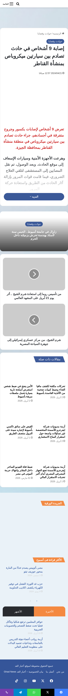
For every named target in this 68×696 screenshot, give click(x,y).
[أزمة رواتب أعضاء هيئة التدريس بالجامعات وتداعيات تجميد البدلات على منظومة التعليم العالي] (55, 644)
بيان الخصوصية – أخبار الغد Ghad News (23, 671)
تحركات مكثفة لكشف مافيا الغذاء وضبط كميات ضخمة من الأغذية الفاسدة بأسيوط (50, 389)
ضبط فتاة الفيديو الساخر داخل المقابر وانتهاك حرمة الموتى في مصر (19, 470)
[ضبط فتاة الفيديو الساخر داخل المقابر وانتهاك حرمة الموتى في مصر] (18, 455)
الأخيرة (49, 611)
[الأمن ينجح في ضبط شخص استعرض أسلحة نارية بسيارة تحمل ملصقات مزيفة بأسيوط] (18, 374)
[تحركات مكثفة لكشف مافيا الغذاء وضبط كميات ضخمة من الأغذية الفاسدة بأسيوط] (50, 374)
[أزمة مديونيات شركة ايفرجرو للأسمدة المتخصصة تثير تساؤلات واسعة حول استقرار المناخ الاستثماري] (50, 414)
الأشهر (18, 611)
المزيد (34, 196)
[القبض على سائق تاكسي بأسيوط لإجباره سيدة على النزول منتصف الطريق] (18, 414)
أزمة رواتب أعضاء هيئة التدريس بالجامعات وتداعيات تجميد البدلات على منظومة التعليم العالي (25, 643)
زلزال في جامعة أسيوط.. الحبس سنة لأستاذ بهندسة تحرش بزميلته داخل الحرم (34, 235)
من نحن (60, 671)
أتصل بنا (50, 671)
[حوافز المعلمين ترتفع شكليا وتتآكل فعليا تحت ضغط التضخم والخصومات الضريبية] (55, 627)
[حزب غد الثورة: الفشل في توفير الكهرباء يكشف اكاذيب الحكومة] (55, 589)
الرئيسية (58, 33)
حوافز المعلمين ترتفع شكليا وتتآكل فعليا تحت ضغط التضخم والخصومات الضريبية (23, 625)
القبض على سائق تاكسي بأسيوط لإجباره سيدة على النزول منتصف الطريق (19, 430)
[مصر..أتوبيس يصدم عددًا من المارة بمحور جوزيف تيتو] (55, 573)
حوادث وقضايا (44, 33)
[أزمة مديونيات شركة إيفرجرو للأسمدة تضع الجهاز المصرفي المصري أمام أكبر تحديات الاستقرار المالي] (50, 455)
